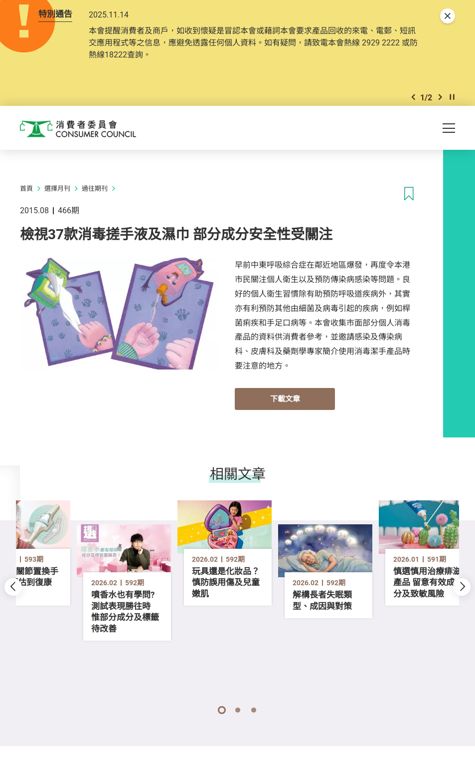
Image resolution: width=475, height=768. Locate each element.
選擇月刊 (57, 198)
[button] (413, 104)
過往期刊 (95, 198)
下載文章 (285, 408)
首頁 (26, 198)
